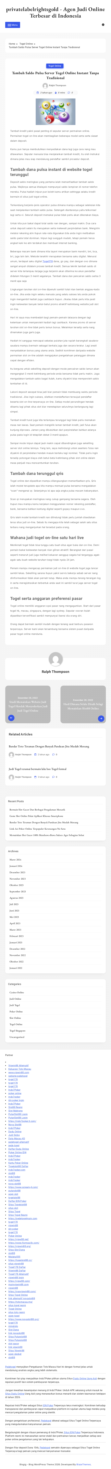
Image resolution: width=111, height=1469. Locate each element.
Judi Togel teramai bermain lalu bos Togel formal (37, 769)
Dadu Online (14, 1131)
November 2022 (18, 955)
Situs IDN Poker (72, 1432)
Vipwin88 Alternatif (18, 1065)
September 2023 (18, 891)
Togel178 (47, 261)
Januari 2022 (16, 967)
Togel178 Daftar (17, 1267)
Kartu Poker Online (18, 1163)
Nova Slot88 (14, 1124)
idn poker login (16, 1100)
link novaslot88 (16, 1333)
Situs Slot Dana (16, 1249)
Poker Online (16, 1011)
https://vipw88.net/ (18, 1239)
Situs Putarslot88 (17, 1336)
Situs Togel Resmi (17, 1215)
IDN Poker (48, 1405)
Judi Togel (15, 1005)
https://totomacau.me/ (20, 1302)
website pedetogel (17, 1076)
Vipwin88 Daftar (17, 1270)
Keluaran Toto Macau (19, 1069)
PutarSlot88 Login (18, 1114)
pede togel (13, 1145)
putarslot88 (14, 1190)
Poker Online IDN (17, 1152)
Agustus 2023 (16, 897)
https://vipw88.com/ (19, 1281)
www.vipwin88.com (18, 1072)
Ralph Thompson (57, 85)
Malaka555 (14, 1256)
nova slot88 (14, 1183)
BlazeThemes (83, 1464)
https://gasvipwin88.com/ (22, 1291)
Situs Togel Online (18, 1295)
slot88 (11, 1173)
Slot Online (15, 1017)
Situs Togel (14, 1211)
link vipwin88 (15, 1347)
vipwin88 (13, 1225)
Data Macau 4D (16, 1138)
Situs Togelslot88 (17, 1204)
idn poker (13, 1229)
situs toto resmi (16, 1312)
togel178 (13, 1079)
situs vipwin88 (16, 1263)
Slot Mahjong (15, 1110)
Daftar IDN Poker (17, 1201)
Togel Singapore (18, 1030)
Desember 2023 (17, 872)
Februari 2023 (16, 936)
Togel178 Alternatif (18, 1274)
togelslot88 (14, 1197)
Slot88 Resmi (15, 1107)
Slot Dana (13, 1329)
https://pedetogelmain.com (22, 1218)
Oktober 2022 (17, 961)
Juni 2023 (14, 910)
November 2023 (18, 878)
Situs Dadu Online (14, 1393)
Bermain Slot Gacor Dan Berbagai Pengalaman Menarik (37, 809)
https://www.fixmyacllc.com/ (23, 1242)
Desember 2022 (17, 948)
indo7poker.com (16, 1169)
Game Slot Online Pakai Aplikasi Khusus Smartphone (36, 816)
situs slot (13, 1208)
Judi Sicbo (14, 1135)
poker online (14, 1093)
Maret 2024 (15, 859)
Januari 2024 (16, 866)
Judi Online (15, 998)
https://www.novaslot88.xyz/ (23, 1319)
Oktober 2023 (17, 885)
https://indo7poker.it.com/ (22, 1121)
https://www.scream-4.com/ (23, 1187)
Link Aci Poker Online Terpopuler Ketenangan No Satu (37, 828)
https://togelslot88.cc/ (20, 1260)
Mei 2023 (14, 917)
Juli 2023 (14, 904)
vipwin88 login (16, 1277)
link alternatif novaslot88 (21, 1298)
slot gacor (13, 1343)
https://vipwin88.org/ (19, 1246)
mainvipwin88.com (18, 1284)
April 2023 (15, 923)
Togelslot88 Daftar (18, 1166)
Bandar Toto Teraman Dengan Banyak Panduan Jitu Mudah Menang (49, 746)
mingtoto (13, 1326)
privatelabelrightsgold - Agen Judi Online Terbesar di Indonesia (55, 12)
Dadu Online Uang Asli (85, 1378)
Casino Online (17, 992)
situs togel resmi (17, 1305)
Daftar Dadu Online (18, 1149)
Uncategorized (17, 1037)
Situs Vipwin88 (16, 1350)
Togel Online (54, 66)
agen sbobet (14, 1354)
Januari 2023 (16, 942)
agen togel (14, 1315)
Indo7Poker (14, 1090)
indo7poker (14, 1096)
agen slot (13, 1194)
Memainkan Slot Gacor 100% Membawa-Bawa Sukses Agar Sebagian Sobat (47, 835)
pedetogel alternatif (18, 1142)
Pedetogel (10, 1366)
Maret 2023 (15, 929)
